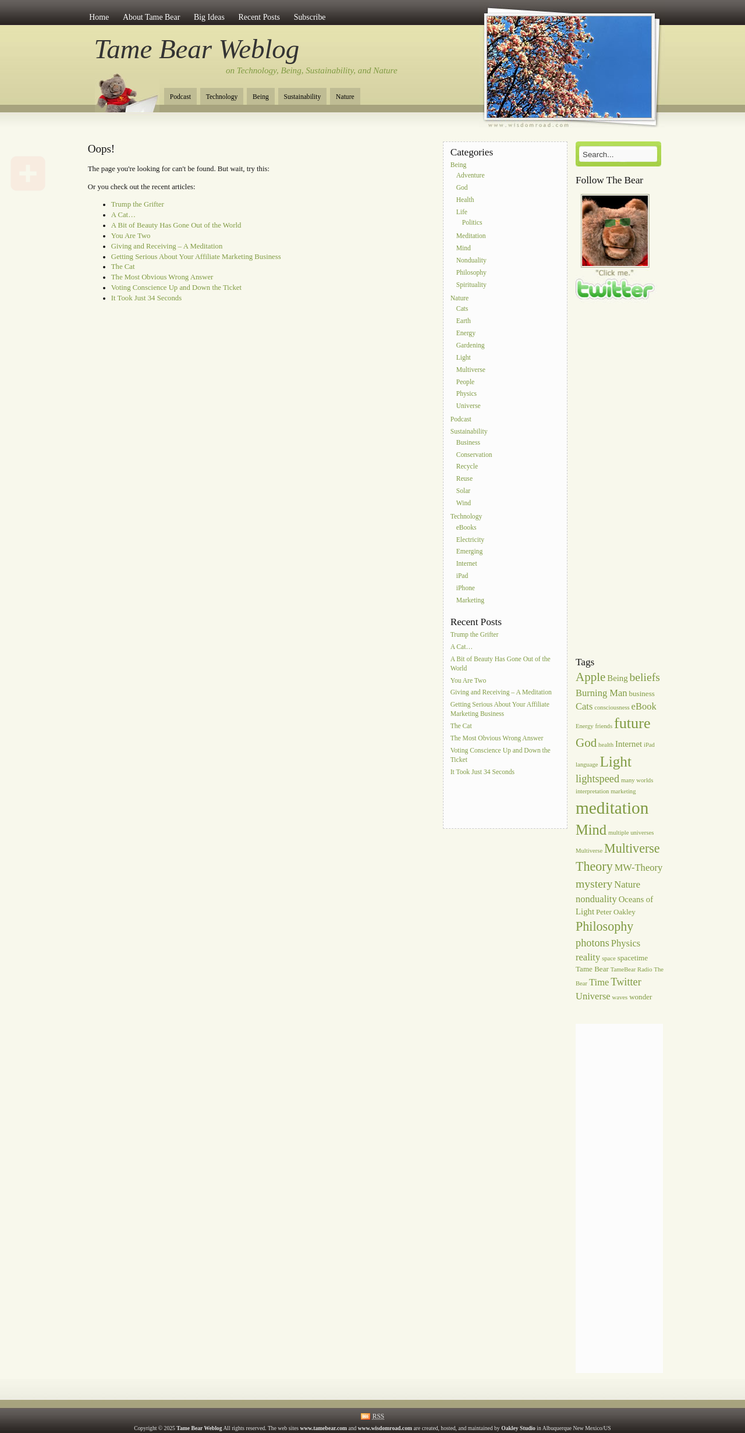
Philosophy (471, 272)
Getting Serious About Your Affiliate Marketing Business (196, 257)
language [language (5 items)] (587, 764)
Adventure (470, 176)
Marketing (470, 600)
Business (468, 442)
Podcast (180, 97)
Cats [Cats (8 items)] (584, 706)
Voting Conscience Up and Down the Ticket (176, 287)
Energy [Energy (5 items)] (585, 726)
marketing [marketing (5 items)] (623, 791)
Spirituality (471, 285)
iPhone (465, 588)
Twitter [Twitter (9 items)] (626, 982)
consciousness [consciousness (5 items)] (611, 707)
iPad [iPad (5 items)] (649, 745)
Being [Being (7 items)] (617, 678)
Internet (466, 564)
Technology (222, 97)
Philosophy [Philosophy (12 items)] (604, 926)
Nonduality (471, 260)
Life (461, 212)
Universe (468, 406)
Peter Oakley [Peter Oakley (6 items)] (616, 911)
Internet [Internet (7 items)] (628, 744)
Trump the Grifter (137, 204)
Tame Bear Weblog (197, 49)
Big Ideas (209, 17)
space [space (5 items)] (609, 958)
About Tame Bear (151, 17)
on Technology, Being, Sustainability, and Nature (312, 70)
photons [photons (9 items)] (592, 943)
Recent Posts (259, 17)
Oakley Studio (518, 1428)
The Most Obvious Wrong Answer (162, 277)
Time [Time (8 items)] (599, 982)
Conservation (474, 455)
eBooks (466, 527)
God (462, 187)
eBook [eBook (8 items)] (644, 706)
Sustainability (302, 97)
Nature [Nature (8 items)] (627, 884)
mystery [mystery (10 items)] (594, 883)
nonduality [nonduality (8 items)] (596, 899)
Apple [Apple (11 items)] (590, 677)
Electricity (470, 540)
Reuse (464, 479)
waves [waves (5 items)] (620, 997)
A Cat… (123, 215)
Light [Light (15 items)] (615, 761)
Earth (463, 321)
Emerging (469, 552)
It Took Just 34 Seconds (146, 298)
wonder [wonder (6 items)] (640, 996)
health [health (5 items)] (605, 745)
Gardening (470, 345)
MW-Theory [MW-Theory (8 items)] (639, 867)
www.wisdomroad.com (385, 1428)
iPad (462, 576)
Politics (472, 223)
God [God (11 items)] (586, 743)
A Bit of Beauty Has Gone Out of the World (176, 225)
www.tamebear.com (323, 1428)
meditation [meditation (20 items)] (612, 808)
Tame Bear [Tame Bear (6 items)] (592, 968)
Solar (463, 491)
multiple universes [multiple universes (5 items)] (631, 832)
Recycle (467, 467)
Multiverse (470, 370)
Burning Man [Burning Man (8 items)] (601, 692)
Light (463, 357)
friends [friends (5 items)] (604, 726)
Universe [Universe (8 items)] (593, 996)
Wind (463, 503)
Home (99, 17)
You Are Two (131, 236)
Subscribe (310, 17)
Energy (466, 333)
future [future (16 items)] (632, 723)
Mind (463, 249)
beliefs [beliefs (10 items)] (645, 677)
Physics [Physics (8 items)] (626, 943)
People (465, 382)
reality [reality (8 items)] (588, 957)
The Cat (123, 267)
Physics (466, 394)
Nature (345, 97)
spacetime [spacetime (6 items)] (633, 957)
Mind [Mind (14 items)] (591, 830)
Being (261, 97)
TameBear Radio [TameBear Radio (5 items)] (631, 969)
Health (465, 200)
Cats (462, 309)
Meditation (471, 236)
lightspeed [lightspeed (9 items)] (597, 779)
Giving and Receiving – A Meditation (167, 246)
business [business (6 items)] (642, 693)
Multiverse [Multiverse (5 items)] (589, 850)
